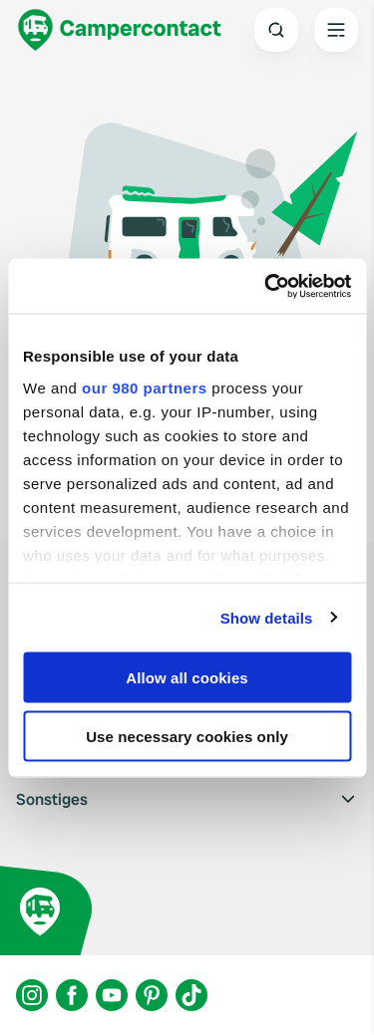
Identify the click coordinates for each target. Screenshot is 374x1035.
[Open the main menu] (336, 30)
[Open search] (276, 30)
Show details (266, 617)
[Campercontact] (119, 30)
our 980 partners (144, 387)
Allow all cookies (187, 677)
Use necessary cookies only (187, 735)
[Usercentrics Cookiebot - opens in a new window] (266, 286)
